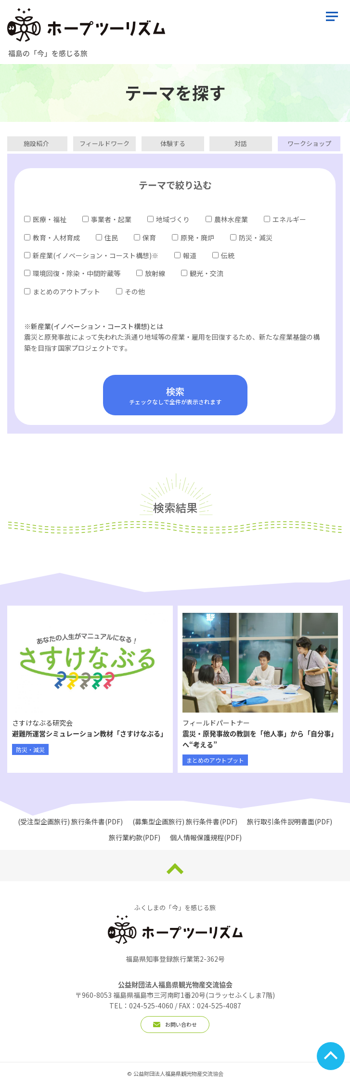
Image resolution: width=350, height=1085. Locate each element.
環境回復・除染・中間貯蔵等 (72, 273)
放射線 (150, 273)
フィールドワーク (104, 143)
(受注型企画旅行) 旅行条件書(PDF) (70, 821)
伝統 (223, 255)
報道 (185, 255)
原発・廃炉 (193, 237)
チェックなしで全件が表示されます (175, 395)
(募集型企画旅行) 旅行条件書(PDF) (184, 821)
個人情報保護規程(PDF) (206, 837)
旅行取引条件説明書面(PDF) (289, 821)
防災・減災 (251, 237)
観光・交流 (202, 273)
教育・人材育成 (52, 237)
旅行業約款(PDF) (134, 837)
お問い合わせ (174, 1024)
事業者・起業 (106, 219)
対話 (240, 143)
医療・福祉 (45, 219)
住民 (107, 237)
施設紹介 (36, 143)
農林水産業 (227, 219)
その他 (130, 291)
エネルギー (285, 219)
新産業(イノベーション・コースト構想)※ (91, 255)
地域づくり (168, 219)
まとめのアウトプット (62, 291)
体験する (172, 143)
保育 (145, 237)
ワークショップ (309, 143)
